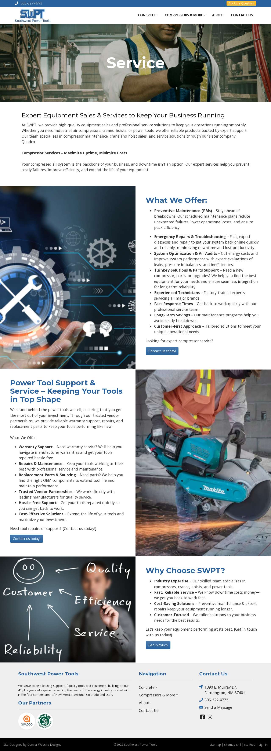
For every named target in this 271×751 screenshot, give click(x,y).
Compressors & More (184, 15)
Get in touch (158, 645)
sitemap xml (232, 745)
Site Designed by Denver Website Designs (32, 745)
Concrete (146, 15)
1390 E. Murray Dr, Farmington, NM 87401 (222, 689)
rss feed (249, 745)
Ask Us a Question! (241, 3)
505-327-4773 (213, 700)
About (218, 15)
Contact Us (242, 15)
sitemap (215, 745)
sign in (263, 745)
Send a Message (215, 707)
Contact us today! (162, 351)
